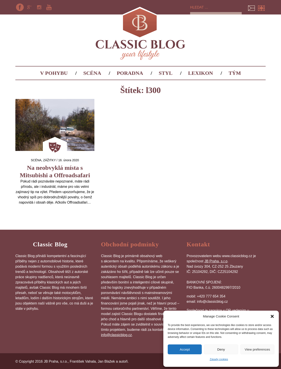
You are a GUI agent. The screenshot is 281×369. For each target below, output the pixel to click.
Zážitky (49, 160)
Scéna (92, 73)
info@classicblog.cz (116, 335)
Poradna (130, 73)
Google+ (29, 7)
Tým (235, 73)
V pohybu (54, 73)
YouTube (49, 7)
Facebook (19, 7)
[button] (272, 316)
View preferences (257, 349)
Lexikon (200, 73)
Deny (221, 349)
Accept (185, 349)
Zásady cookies (219, 359)
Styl (166, 73)
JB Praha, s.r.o (215, 261)
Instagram (39, 7)
